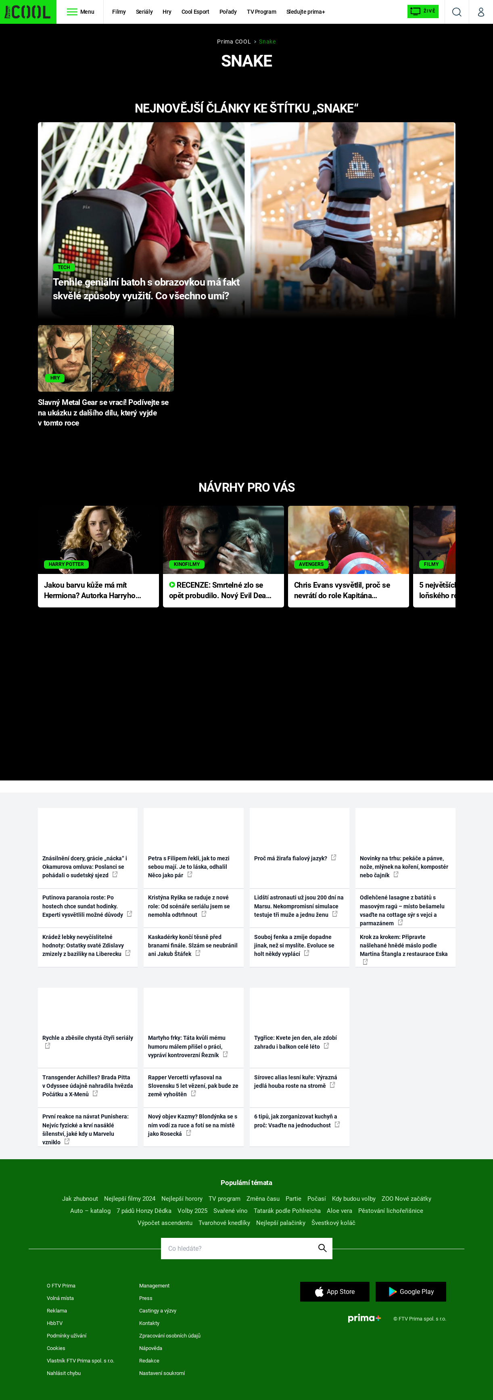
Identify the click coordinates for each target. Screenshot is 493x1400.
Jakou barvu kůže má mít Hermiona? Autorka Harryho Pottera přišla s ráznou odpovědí (90, 591)
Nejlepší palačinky (280, 1223)
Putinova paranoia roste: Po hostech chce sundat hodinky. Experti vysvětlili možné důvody (87, 906)
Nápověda (150, 1348)
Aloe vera (339, 1210)
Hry (167, 11)
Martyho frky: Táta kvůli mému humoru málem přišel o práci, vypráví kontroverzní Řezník (188, 1046)
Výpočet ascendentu (165, 1223)
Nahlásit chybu (64, 1373)
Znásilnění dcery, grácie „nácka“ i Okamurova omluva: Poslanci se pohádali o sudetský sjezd (84, 867)
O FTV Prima (61, 1286)
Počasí (316, 1198)
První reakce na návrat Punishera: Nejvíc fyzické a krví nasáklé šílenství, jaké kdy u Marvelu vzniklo (85, 1129)
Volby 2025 (192, 1210)
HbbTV (55, 1323)
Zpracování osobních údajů (170, 1336)
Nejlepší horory (182, 1198)
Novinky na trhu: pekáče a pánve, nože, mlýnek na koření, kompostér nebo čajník (404, 867)
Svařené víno (230, 1210)
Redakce (149, 1361)
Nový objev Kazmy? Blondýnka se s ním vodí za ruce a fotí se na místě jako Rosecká (192, 1125)
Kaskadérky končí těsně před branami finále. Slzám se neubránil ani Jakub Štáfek (193, 946)
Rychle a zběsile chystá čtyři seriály (87, 1041)
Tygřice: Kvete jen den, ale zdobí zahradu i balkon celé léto (295, 1042)
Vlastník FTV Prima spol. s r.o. (80, 1361)
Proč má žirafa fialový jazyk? (295, 858)
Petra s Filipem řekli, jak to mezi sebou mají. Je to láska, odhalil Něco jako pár (189, 867)
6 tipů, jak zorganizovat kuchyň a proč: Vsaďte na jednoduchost (297, 1120)
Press (145, 1298)
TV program (224, 1198)
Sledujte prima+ (305, 11)
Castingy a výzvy (157, 1311)
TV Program (261, 11)
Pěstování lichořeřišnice (390, 1210)
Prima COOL (234, 41)
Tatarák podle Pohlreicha (287, 1210)
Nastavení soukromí (162, 1373)
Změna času (263, 1198)
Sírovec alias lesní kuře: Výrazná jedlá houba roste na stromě (295, 1081)
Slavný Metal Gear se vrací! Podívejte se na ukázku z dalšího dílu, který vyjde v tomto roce (103, 413)
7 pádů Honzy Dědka (144, 1210)
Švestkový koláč (333, 1223)
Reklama (57, 1311)
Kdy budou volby (354, 1198)
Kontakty (149, 1323)
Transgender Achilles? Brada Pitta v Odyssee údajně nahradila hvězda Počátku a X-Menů (87, 1086)
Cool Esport (195, 11)
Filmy (118, 11)
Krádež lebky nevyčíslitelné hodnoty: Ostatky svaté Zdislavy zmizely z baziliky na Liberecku (86, 946)
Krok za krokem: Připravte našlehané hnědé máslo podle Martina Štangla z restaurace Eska (404, 949)
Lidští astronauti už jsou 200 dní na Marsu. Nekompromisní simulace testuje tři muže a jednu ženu (299, 906)
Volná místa (60, 1298)
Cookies (56, 1348)
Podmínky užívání (66, 1336)
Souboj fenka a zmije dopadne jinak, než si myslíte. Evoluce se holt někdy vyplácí (294, 946)
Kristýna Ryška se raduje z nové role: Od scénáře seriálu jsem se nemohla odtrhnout (189, 906)
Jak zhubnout (80, 1198)
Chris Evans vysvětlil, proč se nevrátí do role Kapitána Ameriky (342, 591)
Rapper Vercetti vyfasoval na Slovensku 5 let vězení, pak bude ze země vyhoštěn (193, 1086)
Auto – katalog (90, 1210)
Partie (293, 1198)
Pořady (228, 11)
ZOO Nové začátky (406, 1198)
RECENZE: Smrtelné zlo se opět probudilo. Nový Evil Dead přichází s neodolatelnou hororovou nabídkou (219, 591)
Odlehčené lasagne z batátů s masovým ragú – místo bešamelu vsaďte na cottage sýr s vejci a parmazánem (402, 910)
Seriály (144, 11)
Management (154, 1286)
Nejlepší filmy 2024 (129, 1198)
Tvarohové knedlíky (224, 1223)
